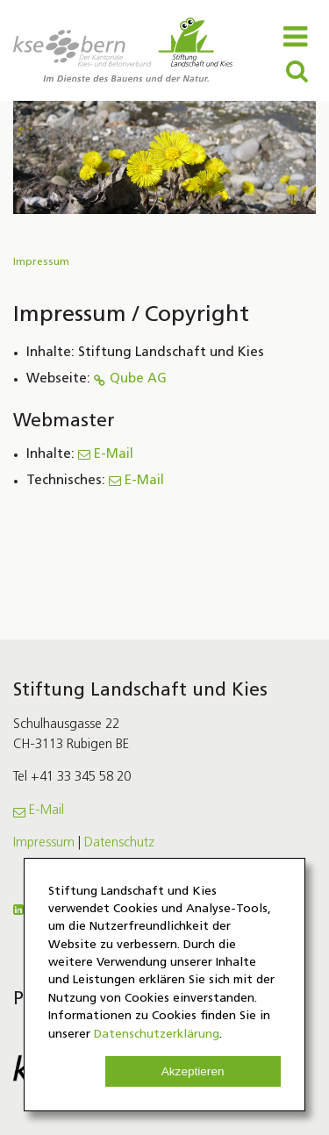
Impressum (41, 262)
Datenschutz (119, 843)
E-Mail (113, 454)
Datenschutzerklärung (156, 1034)
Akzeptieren (193, 1071)
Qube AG (138, 379)
